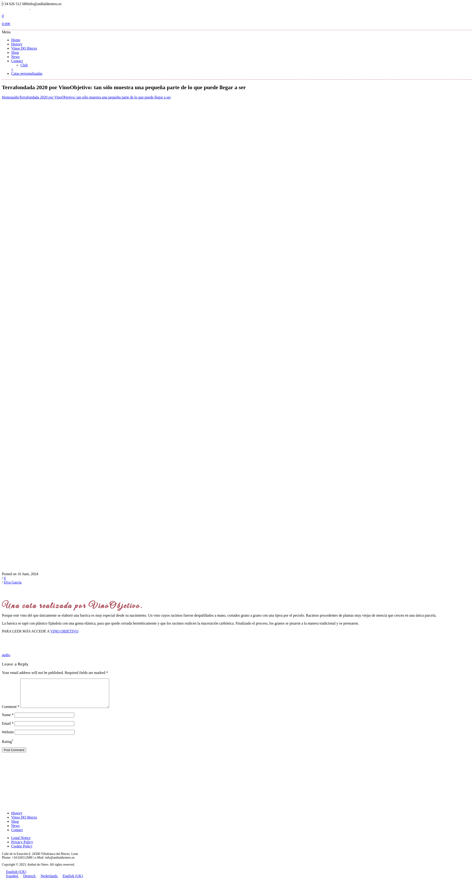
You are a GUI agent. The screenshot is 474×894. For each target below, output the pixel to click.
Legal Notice (21, 843)
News (15, 57)
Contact (17, 61)
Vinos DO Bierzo (24, 48)
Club (24, 65)
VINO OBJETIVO (64, 631)
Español (10, 882)
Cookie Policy (21, 852)
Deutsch (27, 882)
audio (15, 97)
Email (8, 729)
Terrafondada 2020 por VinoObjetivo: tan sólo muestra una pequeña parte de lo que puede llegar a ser (95, 97)
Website (8, 738)
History (16, 44)
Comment (10, 712)
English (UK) (14, 877)
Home (15, 40)
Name (8, 720)
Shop (15, 52)
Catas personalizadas (26, 73)
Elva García (12, 582)
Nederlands (47, 882)
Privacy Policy (22, 848)
